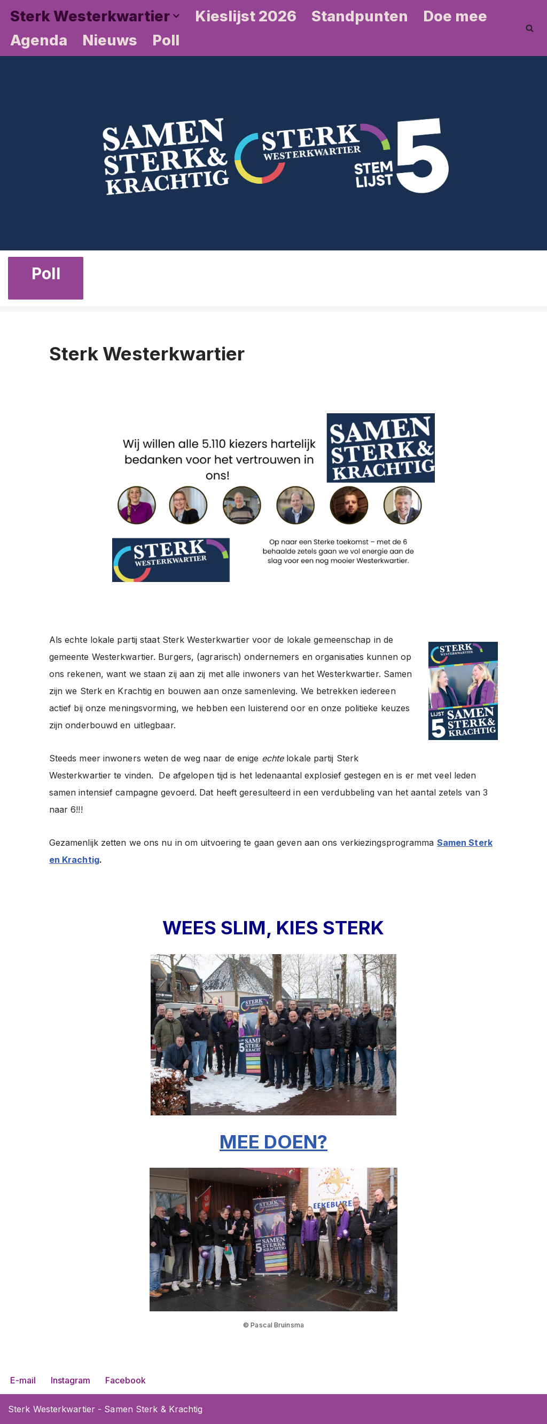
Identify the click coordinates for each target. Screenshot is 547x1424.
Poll (165, 40)
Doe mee (455, 16)
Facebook (125, 1380)
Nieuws (109, 40)
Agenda (38, 40)
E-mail (23, 1380)
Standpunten (359, 16)
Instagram (70, 1380)
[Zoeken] (530, 28)
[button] (176, 16)
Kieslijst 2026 (245, 16)
